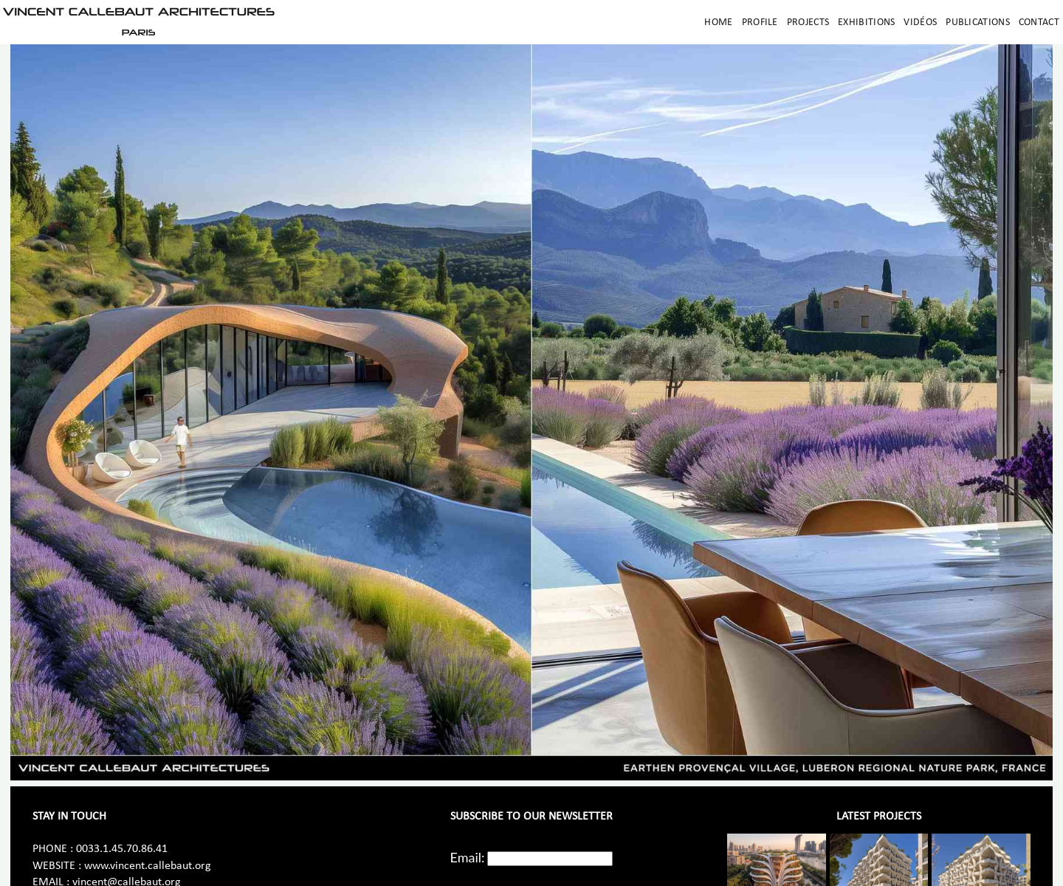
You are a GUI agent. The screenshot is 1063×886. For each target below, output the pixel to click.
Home (718, 22)
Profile (760, 22)
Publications (978, 22)
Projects (808, 22)
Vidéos (920, 22)
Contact (1039, 22)
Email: (467, 857)
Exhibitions (866, 22)
